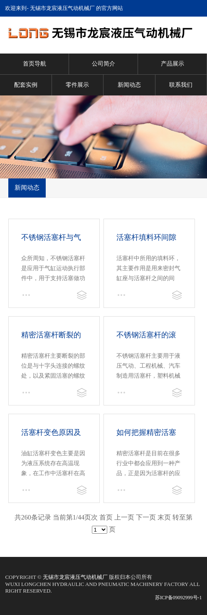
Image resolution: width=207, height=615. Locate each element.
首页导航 (34, 64)
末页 (164, 517)
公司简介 (103, 64)
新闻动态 (129, 85)
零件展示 (77, 85)
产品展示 (172, 64)
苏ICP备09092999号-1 (178, 597)
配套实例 (25, 85)
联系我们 (180, 85)
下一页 (146, 517)
